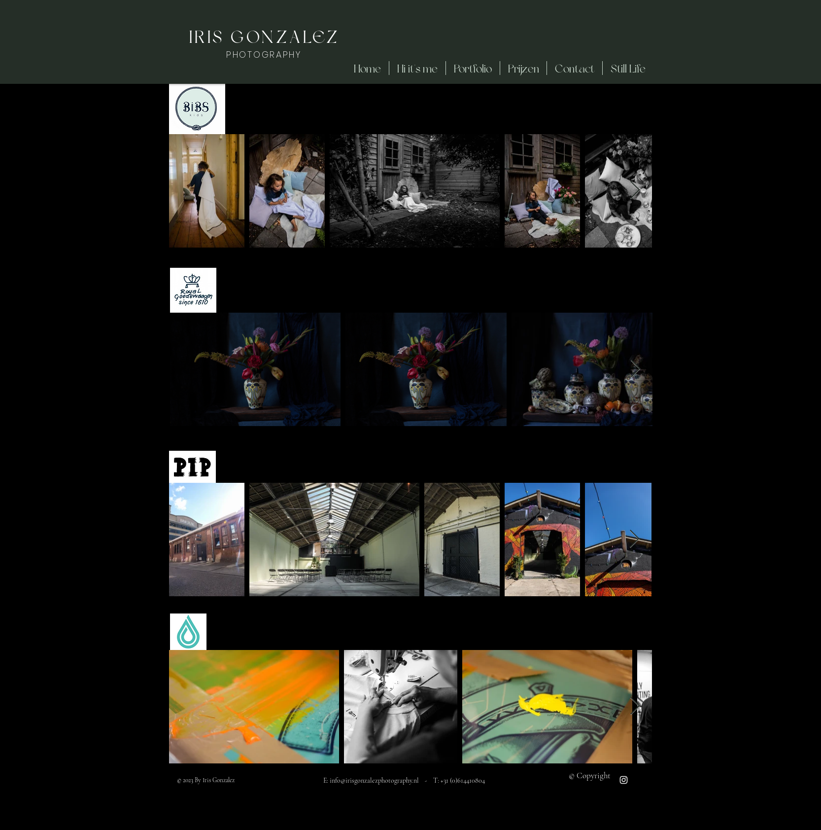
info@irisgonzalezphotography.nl (374, 780)
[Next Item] (635, 190)
